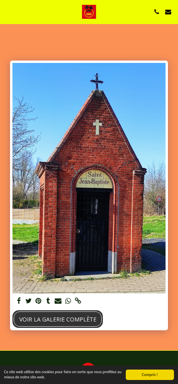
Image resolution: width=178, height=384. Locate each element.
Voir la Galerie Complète (57, 319)
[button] (9, 11)
